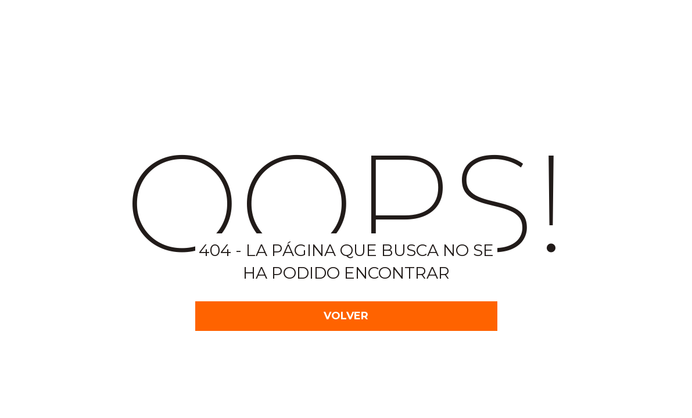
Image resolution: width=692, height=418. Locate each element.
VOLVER (346, 315)
